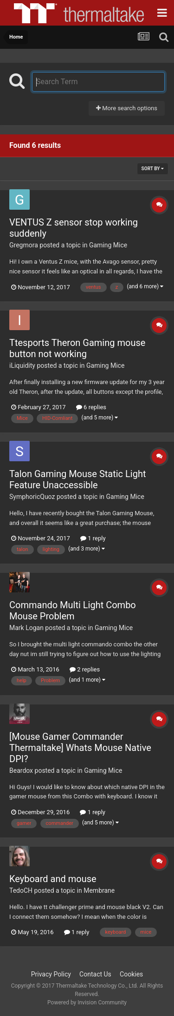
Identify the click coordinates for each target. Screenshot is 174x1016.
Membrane (99, 890)
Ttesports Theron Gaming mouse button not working (77, 348)
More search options (126, 108)
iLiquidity (22, 365)
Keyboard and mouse (53, 878)
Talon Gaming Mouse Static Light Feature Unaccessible (77, 479)
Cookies (131, 974)
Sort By (153, 168)
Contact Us (95, 974)
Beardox (21, 770)
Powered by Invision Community (87, 1002)
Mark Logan (26, 627)
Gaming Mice (108, 245)
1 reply (93, 538)
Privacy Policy (51, 974)
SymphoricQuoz (32, 496)
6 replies (91, 407)
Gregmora (23, 245)
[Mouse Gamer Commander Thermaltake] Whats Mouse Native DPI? (80, 747)
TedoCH (20, 890)
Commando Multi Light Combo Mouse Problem (72, 610)
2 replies (85, 669)
